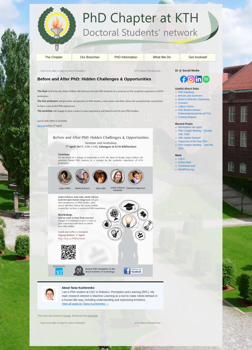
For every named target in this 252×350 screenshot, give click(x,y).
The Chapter (54, 57)
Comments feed (186, 166)
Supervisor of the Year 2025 (193, 141)
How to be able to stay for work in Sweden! (61, 71)
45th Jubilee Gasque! (189, 137)
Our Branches (90, 57)
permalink (92, 315)
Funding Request (187, 117)
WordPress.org (186, 169)
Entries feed (184, 162)
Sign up (41, 125)
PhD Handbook (186, 92)
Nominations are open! (190, 127)
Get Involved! (198, 57)
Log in (181, 158)
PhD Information (126, 57)
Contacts (183, 103)
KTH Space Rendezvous (148, 71)
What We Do (162, 57)
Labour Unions (186, 106)
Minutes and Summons (190, 95)
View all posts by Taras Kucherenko (85, 303)
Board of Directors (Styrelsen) (193, 99)
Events (67, 315)
